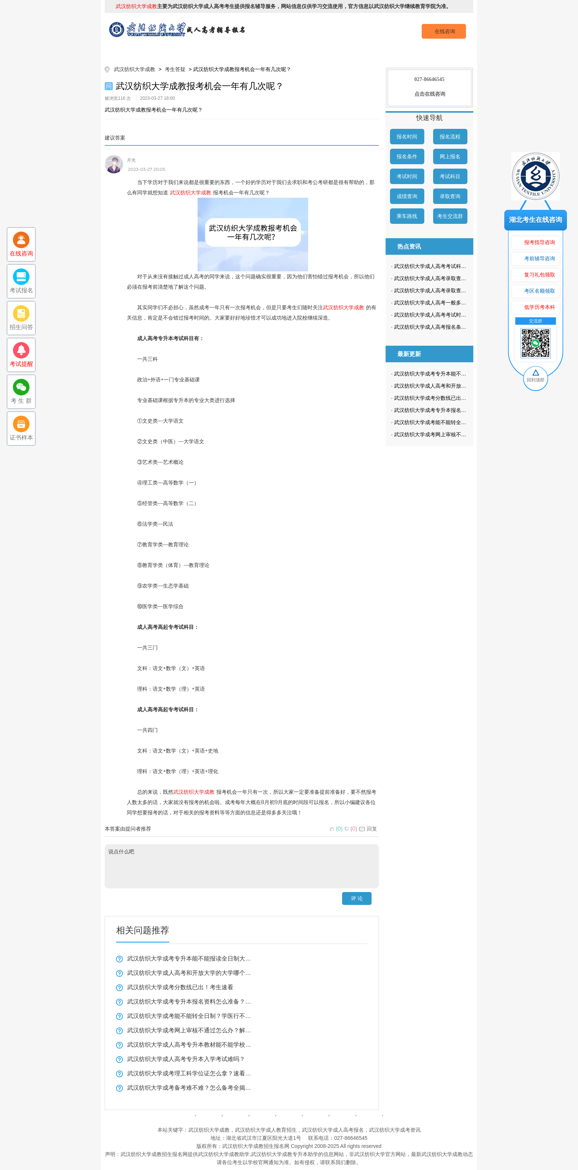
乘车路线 (407, 216)
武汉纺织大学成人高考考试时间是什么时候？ (445, 315)
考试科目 (450, 176)
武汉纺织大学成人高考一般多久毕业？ (438, 303)
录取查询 (450, 196)
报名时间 (407, 137)
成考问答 (315, 1115)
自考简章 (262, 1115)
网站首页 (141, 51)
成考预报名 (437, 51)
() (336, 828)
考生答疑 (395, 51)
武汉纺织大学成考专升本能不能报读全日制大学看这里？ (189, 958)
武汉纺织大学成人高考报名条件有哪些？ (440, 327)
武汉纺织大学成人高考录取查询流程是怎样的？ (448, 290)
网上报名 (450, 156)
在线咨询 (445, 31)
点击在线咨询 (429, 94)
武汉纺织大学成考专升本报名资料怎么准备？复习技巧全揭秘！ (189, 1001)
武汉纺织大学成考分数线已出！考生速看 (180, 987)
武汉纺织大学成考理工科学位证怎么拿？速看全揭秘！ (189, 1073)
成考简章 (226, 51)
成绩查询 (407, 196)
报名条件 (407, 156)
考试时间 (407, 176)
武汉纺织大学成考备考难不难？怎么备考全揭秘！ (189, 1088)
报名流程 (450, 137)
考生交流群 (450, 216)
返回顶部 (396, 1115)
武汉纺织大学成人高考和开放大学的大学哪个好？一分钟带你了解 (189, 973)
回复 (368, 828)
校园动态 (353, 51)
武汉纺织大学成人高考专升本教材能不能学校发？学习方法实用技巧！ (189, 1045)
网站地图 (369, 1115)
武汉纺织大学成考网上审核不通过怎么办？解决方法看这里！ (189, 1030)
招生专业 (268, 51)
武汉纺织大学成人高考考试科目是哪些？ (440, 266)
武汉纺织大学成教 (134, 69)
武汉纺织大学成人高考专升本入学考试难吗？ (186, 1059)
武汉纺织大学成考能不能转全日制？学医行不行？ (189, 1016)
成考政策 (310, 51)
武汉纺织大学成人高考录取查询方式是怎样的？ (448, 278)
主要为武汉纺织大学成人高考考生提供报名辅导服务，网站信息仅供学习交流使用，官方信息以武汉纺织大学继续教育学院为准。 (283, 6)
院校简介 (183, 51)
